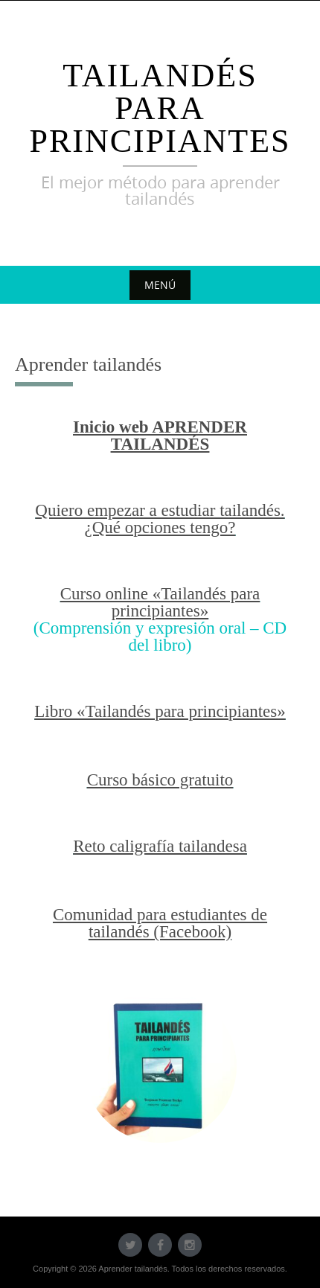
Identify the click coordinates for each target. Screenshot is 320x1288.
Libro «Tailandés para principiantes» (160, 711)
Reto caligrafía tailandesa (160, 846)
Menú (160, 285)
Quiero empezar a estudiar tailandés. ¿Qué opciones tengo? (159, 519)
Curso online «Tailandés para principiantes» (160, 602)
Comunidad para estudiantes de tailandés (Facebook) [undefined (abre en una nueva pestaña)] (160, 923)
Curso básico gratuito (160, 780)
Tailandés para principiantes (159, 108)
